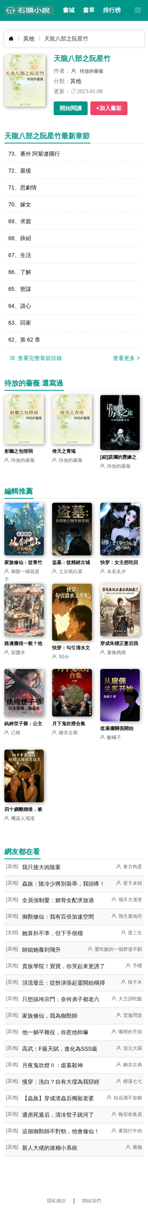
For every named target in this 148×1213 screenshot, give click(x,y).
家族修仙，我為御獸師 (49, 1016)
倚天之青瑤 (64, 451)
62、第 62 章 (24, 339)
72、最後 (19, 170)
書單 (89, 10)
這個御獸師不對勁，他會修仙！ (60, 1131)
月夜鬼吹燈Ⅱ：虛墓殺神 (52, 1065)
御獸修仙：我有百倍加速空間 (58, 916)
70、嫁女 (19, 204)
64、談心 (19, 306)
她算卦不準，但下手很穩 (52, 933)
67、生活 (19, 255)
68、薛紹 (19, 238)
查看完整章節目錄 (35, 358)
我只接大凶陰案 (41, 867)
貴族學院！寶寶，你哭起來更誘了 (63, 966)
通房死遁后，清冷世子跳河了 (58, 1115)
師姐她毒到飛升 (41, 950)
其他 (28, 38)
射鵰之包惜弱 (18, 451)
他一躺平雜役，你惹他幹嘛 (55, 1032)
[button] (137, 10)
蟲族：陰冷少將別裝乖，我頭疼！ (63, 883)
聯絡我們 (91, 1201)
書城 (69, 10)
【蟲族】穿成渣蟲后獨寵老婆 (58, 1098)
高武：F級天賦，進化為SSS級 (59, 1049)
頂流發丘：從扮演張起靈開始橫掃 (63, 983)
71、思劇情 (22, 187)
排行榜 (112, 10)
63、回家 (19, 323)
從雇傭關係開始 (116, 728)
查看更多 (126, 358)
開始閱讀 (71, 108)
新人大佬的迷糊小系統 (49, 1148)
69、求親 (19, 221)
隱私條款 (56, 1201)
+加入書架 (109, 108)
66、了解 (19, 272)
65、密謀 (19, 289)
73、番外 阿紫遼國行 (34, 154)
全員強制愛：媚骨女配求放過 (58, 900)
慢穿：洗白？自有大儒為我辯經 (60, 1082)
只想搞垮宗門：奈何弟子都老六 (60, 999)
